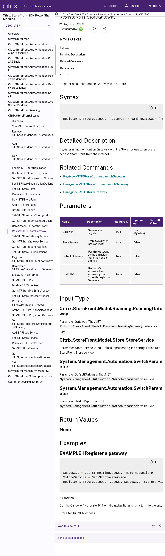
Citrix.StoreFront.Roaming (24, 110)
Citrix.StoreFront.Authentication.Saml (29, 94)
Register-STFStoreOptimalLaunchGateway (32, 259)
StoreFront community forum (25, 381)
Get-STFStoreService (25, 348)
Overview (13, 33)
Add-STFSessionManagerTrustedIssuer (32, 147)
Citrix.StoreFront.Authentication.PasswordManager (30, 77)
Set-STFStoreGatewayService (30, 236)
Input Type (68, 75)
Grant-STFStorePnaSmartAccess (32, 309)
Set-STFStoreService (25, 337)
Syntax (66, 47)
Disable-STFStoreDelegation (29, 173)
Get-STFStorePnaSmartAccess (31, 290)
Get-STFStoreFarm (23, 210)
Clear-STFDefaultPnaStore (28, 126)
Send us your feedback (71, 537)
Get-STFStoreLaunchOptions (29, 246)
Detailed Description (74, 54)
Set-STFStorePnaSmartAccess (30, 295)
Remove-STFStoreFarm (26, 194)
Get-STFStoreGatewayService (30, 241)
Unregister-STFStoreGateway (30, 225)
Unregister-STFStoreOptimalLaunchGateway (32, 268)
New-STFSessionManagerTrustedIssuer (32, 159)
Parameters (69, 68)
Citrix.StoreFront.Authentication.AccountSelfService (30, 51)
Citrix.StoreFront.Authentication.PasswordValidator (30, 86)
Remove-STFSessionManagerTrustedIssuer (32, 135)
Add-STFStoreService (25, 332)
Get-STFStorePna (23, 280)
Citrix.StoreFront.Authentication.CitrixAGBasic (30, 60)
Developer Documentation (32, 6)
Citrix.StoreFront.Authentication (28, 44)
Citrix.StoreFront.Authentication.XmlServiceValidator (30, 103)
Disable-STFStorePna (25, 285)
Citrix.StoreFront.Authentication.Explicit (30, 68)
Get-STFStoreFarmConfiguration (32, 220)
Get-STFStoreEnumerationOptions (32, 178)
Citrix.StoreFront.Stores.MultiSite (28, 371)
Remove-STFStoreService (27, 343)
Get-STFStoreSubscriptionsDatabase (32, 355)
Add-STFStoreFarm (24, 204)
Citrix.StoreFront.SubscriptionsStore (30, 376)
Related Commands (74, 61)
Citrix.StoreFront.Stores (23, 115)
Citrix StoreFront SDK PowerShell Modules (86, 14)
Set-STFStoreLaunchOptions (29, 252)
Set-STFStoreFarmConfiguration (32, 215)
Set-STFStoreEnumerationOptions (32, 183)
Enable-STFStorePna (25, 274)
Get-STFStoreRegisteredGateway (32, 315)
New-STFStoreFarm (24, 199)
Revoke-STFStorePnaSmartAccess (28, 303)
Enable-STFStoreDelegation (29, 167)
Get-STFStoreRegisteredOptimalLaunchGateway (32, 324)
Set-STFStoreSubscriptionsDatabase (32, 364)
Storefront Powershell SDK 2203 (131, 14)
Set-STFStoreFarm (23, 188)
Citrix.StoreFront (18, 38)
